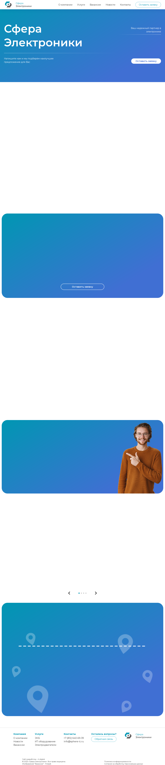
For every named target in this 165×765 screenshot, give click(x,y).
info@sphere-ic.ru (74, 741)
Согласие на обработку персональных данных (123, 764)
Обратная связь (104, 739)
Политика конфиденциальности (117, 762)
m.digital (41, 759)
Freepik (48, 764)
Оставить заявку (148, 4)
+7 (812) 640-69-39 (74, 738)
